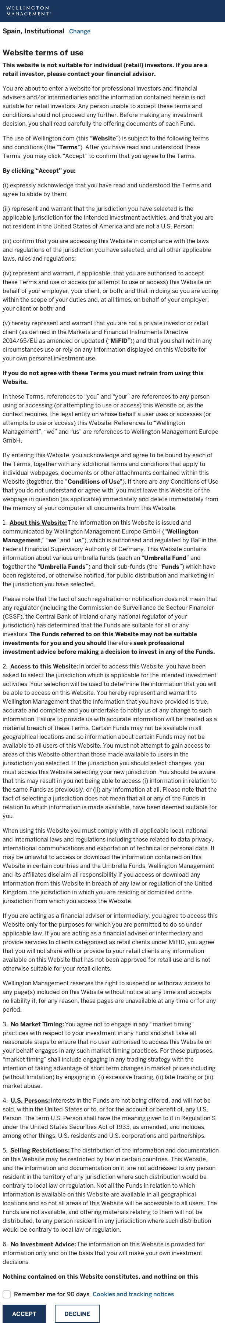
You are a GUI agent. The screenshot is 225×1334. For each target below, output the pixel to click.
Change (79, 31)
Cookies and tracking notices (133, 1294)
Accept (24, 1314)
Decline (77, 1314)
